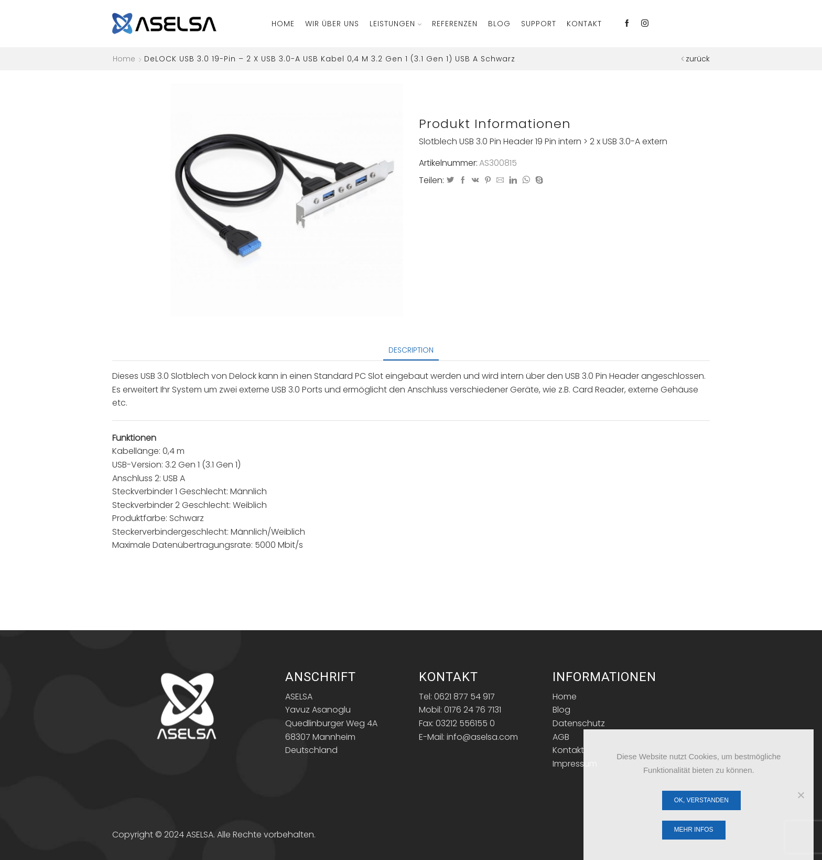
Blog (499, 23)
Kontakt (584, 23)
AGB (561, 737)
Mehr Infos (693, 829)
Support (538, 23)
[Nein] (800, 795)
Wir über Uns (332, 23)
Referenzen (455, 23)
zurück (698, 59)
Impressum (575, 764)
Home (283, 23)
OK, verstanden (701, 800)
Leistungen (395, 23)
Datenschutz (579, 723)
